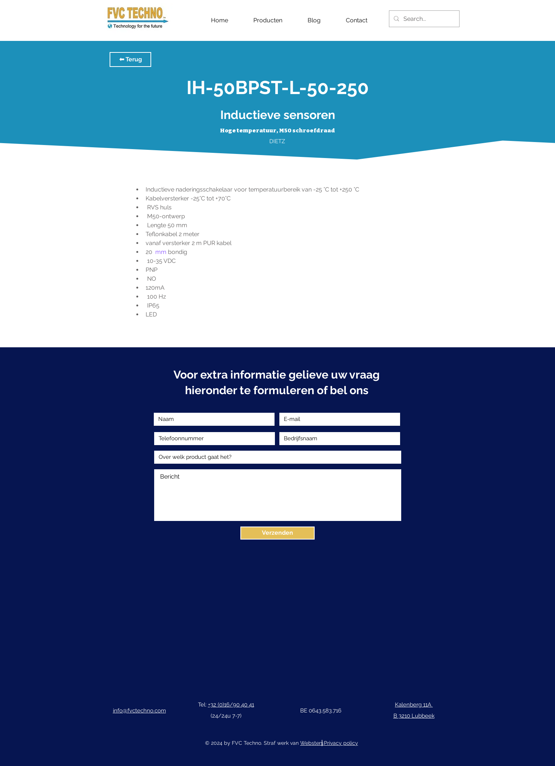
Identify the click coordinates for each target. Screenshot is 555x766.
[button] (130, 59)
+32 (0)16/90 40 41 (231, 704)
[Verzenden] (277, 533)
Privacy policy (341, 743)
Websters (312, 743)
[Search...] (423, 19)
